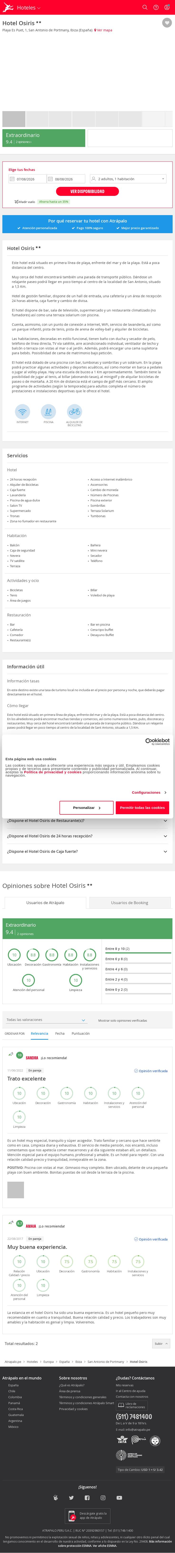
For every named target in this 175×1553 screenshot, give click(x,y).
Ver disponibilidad (87, 191)
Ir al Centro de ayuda (130, 1391)
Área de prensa (69, 1391)
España (64, 1361)
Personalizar (86, 808)
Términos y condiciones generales (82, 1397)
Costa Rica (15, 1409)
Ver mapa (103, 30)
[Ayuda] (156, 7)
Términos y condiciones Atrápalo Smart (86, 1403)
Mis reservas (124, 1385)
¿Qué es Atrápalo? (72, 1385)
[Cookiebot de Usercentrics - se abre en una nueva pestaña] (149, 741)
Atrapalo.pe (13, 1361)
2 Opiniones (23, 142)
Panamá (14, 1403)
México (13, 1427)
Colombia (15, 1397)
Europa (48, 1361)
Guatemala (16, 1415)
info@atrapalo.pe (138, 1429)
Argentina (15, 1421)
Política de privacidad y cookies (53, 772)
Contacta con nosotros (132, 1397)
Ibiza (78, 1361)
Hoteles (32, 1361)
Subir (161, 1343)
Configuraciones (146, 792)
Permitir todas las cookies (142, 808)
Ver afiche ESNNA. (105, 1546)
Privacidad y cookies (73, 1409)
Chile (11, 1391)
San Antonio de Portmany (106, 1361)
